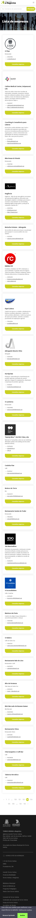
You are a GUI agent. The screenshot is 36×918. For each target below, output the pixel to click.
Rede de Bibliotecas (9, 886)
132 (20, 804)
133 (25, 804)
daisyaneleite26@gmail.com (14, 473)
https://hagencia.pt (12, 212)
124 (31, 799)
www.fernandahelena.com (14, 143)
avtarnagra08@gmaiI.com (14, 759)
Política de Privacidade (10, 840)
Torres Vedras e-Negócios (11, 878)
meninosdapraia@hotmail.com (15, 623)
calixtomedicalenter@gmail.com (15, 105)
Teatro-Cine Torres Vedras (11, 891)
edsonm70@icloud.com (13, 519)
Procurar (31, 9)
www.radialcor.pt (11, 281)
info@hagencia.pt (12, 210)
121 (20, 799)
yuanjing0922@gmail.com (14, 737)
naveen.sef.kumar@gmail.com (15, 714)
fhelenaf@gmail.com (12, 141)
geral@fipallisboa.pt (12, 323)
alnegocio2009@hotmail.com (14, 409)
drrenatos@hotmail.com (13, 358)
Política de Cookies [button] (25, 910)
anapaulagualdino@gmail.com (15, 782)
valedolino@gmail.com (13, 668)
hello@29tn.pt (11, 448)
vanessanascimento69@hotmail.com (16, 645)
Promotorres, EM (8, 866)
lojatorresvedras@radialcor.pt (15, 279)
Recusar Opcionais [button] (9, 915)
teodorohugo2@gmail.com (14, 387)
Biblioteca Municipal (9, 883)
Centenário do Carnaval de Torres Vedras (15, 900)
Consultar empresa (18, 64)
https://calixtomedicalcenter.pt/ (15, 107)
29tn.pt (9, 450)
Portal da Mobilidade (9, 875)
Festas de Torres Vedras (10, 902)
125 (9, 804)
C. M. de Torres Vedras (10, 861)
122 (24, 799)
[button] (33, 2)
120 (15, 799)
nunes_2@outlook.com (13, 691)
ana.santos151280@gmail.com (15, 496)
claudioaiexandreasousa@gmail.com (16, 563)
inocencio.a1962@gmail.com (14, 598)
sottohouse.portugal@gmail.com (15, 166)
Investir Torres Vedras (10, 872)
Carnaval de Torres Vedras (11, 897)
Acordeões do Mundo (9, 905)
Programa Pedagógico (9, 889)
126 (13, 804)
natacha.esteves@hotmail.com (15, 238)
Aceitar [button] (22, 915)
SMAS (4, 864)
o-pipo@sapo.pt (11, 59)
